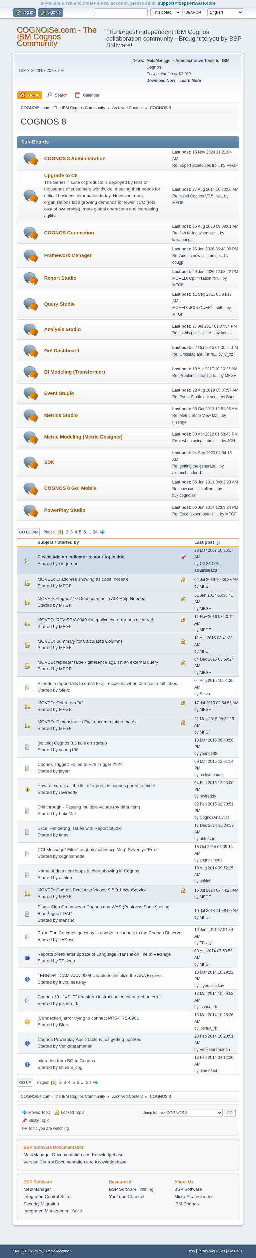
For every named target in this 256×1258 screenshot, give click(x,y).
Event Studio (59, 393)
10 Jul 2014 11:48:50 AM (216, 910)
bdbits (226, 333)
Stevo (64, 690)
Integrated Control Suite (46, 1196)
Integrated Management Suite (52, 1210)
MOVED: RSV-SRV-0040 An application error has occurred (95, 619)
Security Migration (41, 1203)
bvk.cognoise (184, 495)
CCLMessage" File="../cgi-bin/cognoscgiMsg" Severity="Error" (98, 849)
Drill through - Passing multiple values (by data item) (88, 806)
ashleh (65, 877)
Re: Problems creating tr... (195, 375)
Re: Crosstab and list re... (194, 354)
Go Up (25, 1083)
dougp (177, 262)
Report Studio (60, 278)
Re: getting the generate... (195, 466)
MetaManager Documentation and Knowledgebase (73, 1154)
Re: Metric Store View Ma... (196, 415)
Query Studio (59, 304)
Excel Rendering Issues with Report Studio (79, 828)
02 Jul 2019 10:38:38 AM (216, 579)
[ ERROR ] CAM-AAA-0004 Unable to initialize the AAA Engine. (99, 975)
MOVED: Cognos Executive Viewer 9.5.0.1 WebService (92, 889)
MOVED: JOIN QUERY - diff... (199, 307)
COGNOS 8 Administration (74, 158)
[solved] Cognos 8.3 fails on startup (72, 743)
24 (95, 531)
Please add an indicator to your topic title (80, 556)
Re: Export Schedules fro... (196, 165)
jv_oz (228, 354)
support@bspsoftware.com (186, 3)
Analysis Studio (62, 329)
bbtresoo (207, 838)
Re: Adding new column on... (197, 255)
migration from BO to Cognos (66, 1060)
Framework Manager (68, 255)
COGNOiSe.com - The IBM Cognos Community (56, 36)
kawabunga (182, 239)
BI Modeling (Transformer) (74, 372)
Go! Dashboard (61, 350)
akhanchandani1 (187, 473)
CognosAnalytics (214, 817)
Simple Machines (58, 1251)
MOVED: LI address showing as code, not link (82, 579)
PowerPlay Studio (64, 510)
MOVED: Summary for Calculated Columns (80, 641)
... (89, 531)
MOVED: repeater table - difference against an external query (97, 662)
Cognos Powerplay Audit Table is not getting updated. (89, 1039)
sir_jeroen (69, 563)
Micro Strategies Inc (194, 1196)
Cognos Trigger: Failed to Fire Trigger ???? (79, 764)
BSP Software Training (131, 1189)
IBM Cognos (186, 1203)
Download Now (160, 80)
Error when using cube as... (196, 441)
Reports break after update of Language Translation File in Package (104, 954)
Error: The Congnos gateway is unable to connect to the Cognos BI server (110, 932)
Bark (230, 397)
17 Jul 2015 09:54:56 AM (216, 703)
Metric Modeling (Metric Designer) (83, 437)
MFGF (232, 165)
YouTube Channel (126, 1196)
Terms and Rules (211, 1251)
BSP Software (188, 1189)
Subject (45, 542)
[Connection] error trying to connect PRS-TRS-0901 (88, 1018)
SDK (49, 462)
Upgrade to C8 (60, 175)
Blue (63, 1024)
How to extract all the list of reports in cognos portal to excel (96, 785)
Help (191, 1251)
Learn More (190, 80)
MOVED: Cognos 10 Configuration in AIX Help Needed (91, 598)
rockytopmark (212, 775)
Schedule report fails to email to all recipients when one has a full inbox (107, 683)
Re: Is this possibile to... (193, 333)
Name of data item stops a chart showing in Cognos (88, 870)
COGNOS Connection (69, 232)
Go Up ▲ (235, 1251)
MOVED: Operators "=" (60, 702)
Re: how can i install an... (194, 488)
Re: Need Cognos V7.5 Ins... (197, 196)
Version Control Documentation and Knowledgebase (74, 1161)
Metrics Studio (61, 415)
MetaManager (37, 1189)
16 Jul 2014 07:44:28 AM (216, 890)
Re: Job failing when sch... (195, 233)
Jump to (149, 1112)
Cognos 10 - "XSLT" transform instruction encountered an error (99, 996)
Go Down (28, 532)
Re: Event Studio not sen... (196, 397)
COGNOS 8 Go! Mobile (70, 488)
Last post (207, 542)
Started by (68, 542)
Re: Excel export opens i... (195, 514)
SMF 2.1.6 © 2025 (27, 1251)
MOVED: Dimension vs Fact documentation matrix (86, 721)
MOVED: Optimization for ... (197, 278)
